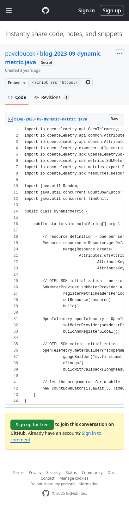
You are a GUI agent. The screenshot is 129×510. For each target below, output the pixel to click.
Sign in (86, 10)
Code (17, 97)
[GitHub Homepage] (46, 493)
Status (71, 472)
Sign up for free (32, 424)
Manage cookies (73, 478)
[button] (87, 82)
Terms (18, 472)
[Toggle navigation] (9, 11)
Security (53, 472)
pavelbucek (20, 53)
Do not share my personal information (64, 484)
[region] (64, 265)
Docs (112, 472)
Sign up (112, 10)
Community (92, 472)
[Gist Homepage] (45, 10)
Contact (47, 478)
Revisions (52, 97)
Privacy (35, 472)
